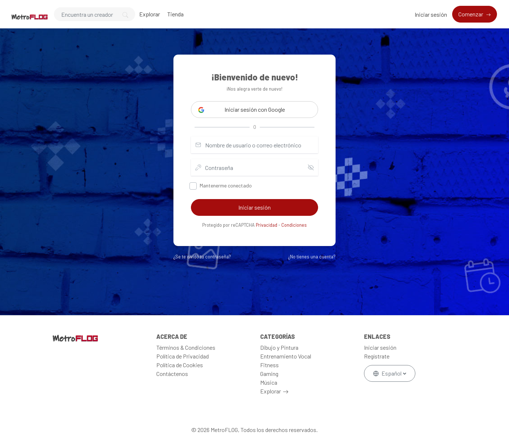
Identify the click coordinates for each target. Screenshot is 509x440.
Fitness (269, 364)
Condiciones (294, 225)
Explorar (149, 14)
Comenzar (471, 14)
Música (268, 382)
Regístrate (376, 356)
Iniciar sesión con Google (241, 109)
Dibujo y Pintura (279, 347)
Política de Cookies (179, 364)
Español (388, 373)
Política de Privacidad (182, 356)
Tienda (175, 14)
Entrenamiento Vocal (285, 356)
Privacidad (266, 225)
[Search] (95, 14)
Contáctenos (172, 373)
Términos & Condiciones (185, 347)
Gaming (269, 373)
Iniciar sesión (431, 14)
